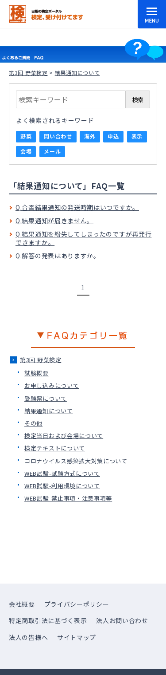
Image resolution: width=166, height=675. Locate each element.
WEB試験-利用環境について (62, 486)
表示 (137, 136)
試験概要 (36, 373)
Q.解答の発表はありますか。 (57, 255)
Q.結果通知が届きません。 (54, 220)
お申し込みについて (51, 385)
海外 (89, 136)
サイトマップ (76, 637)
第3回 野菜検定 (28, 72)
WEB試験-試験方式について (62, 473)
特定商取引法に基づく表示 (48, 620)
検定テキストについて (54, 448)
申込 (113, 136)
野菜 (25, 136)
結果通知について (48, 411)
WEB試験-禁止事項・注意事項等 (68, 498)
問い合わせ (58, 136)
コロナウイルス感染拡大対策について (75, 461)
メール (52, 151)
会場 (25, 151)
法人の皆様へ (28, 637)
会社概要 (22, 604)
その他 (33, 423)
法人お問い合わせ (122, 620)
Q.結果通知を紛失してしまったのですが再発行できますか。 (83, 238)
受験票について (45, 398)
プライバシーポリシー (76, 604)
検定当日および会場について (63, 435)
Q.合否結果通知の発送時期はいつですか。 (77, 207)
